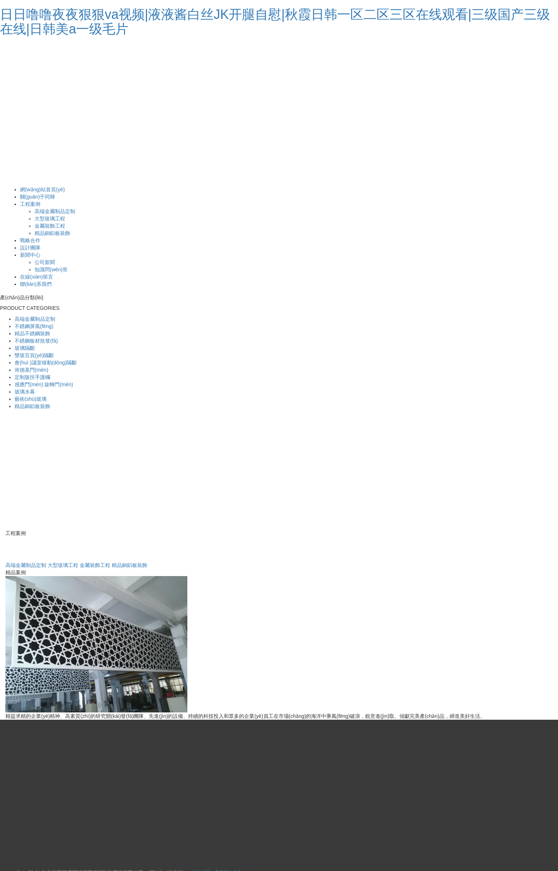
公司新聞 (45, 262)
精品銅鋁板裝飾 (52, 233)
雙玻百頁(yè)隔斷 (34, 355)
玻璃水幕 (25, 392)
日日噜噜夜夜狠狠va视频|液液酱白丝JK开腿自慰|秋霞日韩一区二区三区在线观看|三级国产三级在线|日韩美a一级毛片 (275, 21)
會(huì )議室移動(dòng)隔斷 (46, 362)
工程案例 (30, 204)
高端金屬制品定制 (55, 211)
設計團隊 (30, 248)
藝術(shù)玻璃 (31, 399)
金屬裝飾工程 (50, 226)
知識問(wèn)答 (51, 269)
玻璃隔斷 (25, 348)
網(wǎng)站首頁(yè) (42, 189)
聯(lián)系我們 (36, 284)
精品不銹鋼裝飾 (32, 333)
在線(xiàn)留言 (36, 277)
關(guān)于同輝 (37, 197)
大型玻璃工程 (50, 218)
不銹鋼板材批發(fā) (36, 341)
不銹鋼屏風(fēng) (34, 326)
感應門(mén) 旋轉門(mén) (44, 384)
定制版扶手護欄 (32, 377)
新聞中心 (30, 255)
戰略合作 (30, 240)
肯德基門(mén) (31, 370)
